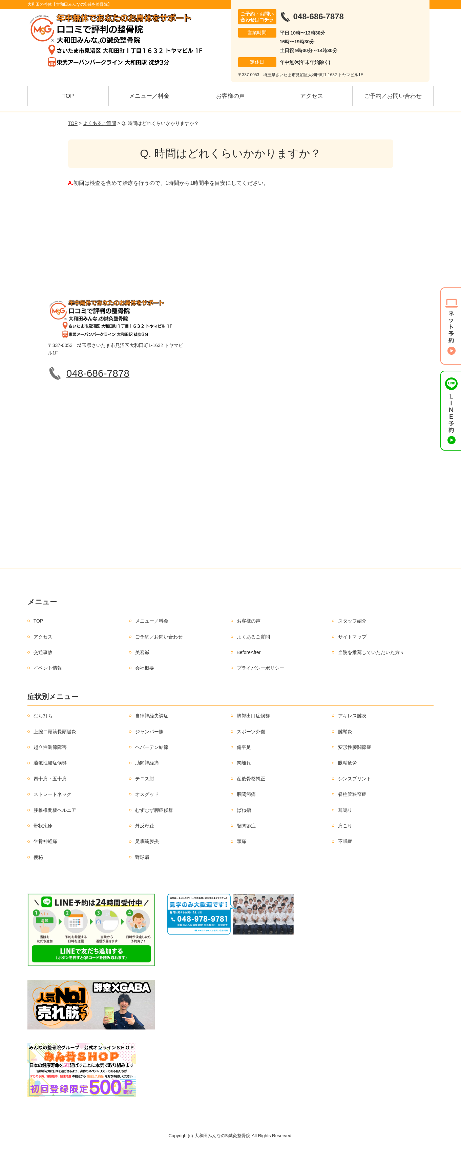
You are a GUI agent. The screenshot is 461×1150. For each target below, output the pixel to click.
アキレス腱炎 (352, 715)
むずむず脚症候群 (154, 810)
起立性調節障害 (50, 747)
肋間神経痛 (147, 762)
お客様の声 (230, 96)
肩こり (345, 825)
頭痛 (241, 841)
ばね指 (244, 810)
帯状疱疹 (43, 825)
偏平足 (244, 747)
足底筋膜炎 (147, 841)
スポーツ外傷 (251, 731)
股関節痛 (246, 794)
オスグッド (147, 794)
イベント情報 (48, 668)
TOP (68, 96)
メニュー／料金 (149, 96)
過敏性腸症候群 (50, 762)
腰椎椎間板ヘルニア (55, 810)
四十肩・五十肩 (50, 778)
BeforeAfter (249, 652)
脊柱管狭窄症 (352, 794)
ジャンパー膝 (149, 731)
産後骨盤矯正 (251, 778)
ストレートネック (52, 794)
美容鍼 (142, 652)
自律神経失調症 (151, 715)
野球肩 (142, 857)
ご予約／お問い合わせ (393, 96)
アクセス (311, 96)
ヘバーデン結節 (151, 747)
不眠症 (345, 841)
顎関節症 (246, 825)
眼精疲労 (347, 762)
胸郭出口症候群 (253, 715)
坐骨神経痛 (45, 841)
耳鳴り (345, 810)
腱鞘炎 (345, 731)
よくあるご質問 (99, 123)
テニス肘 (144, 778)
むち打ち (43, 715)
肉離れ (244, 762)
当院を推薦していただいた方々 (371, 652)
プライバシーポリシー (260, 668)
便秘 (38, 857)
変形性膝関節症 (354, 747)
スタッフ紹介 (352, 621)
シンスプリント (354, 778)
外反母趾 (144, 825)
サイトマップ (352, 636)
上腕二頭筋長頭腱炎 (55, 731)
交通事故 (43, 652)
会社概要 (144, 668)
